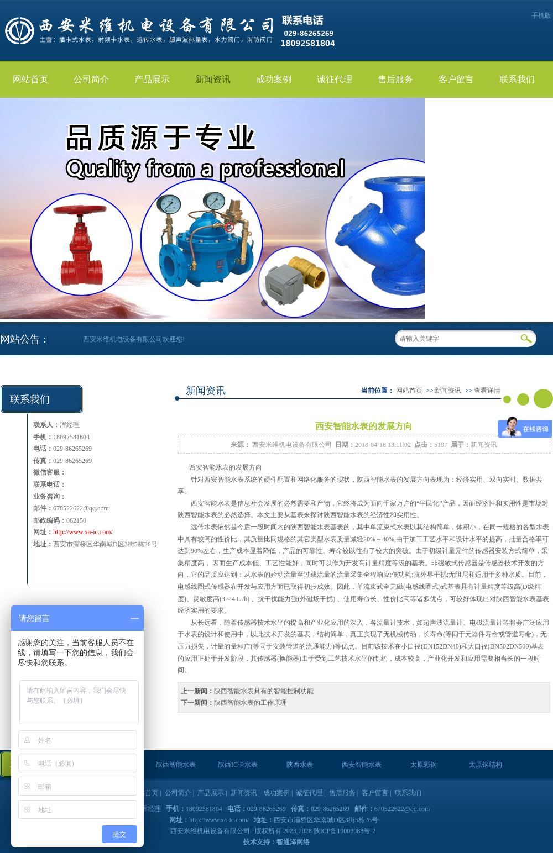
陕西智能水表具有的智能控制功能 (264, 691)
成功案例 (273, 79)
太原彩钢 (423, 764)
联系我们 (517, 79)
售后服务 (395, 79)
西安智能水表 (209, 467)
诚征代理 (334, 79)
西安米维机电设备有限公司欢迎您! (134, 339)
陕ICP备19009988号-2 (345, 831)
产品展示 (152, 79)
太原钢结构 (485, 764)
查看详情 (487, 390)
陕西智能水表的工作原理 (250, 703)
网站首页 (30, 79)
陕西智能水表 (377, 479)
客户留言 (456, 79)
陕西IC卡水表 (238, 764)
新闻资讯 (213, 79)
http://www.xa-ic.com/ (83, 532)
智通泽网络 (293, 842)
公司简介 (91, 79)
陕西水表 (299, 764)
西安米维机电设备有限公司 (292, 445)
